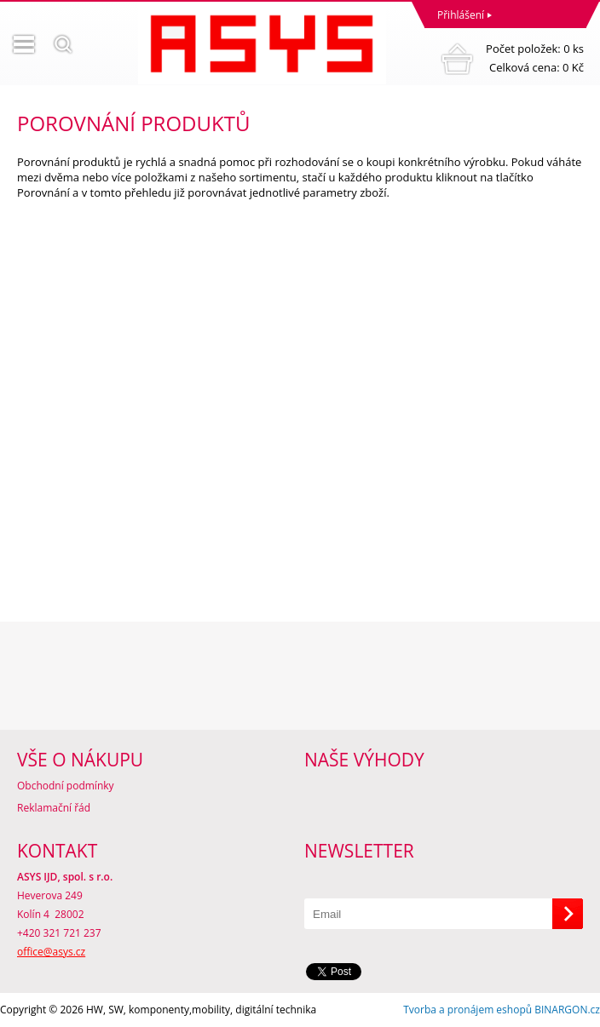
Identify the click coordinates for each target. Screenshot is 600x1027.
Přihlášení (460, 15)
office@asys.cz (51, 951)
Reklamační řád (53, 807)
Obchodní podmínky (65, 785)
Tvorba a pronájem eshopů (467, 1009)
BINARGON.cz (567, 1009)
